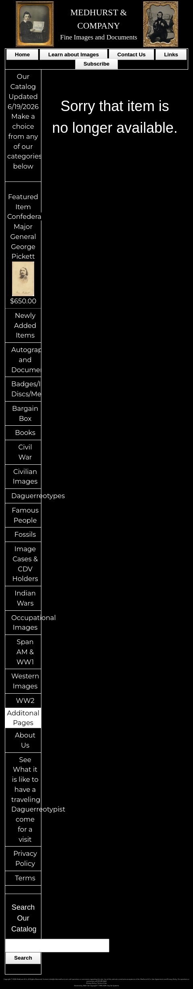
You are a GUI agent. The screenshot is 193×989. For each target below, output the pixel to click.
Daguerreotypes (26, 496)
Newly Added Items (25, 325)
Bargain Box (25, 413)
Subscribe (96, 64)
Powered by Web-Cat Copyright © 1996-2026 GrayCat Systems (96, 986)
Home (22, 55)
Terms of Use (102, 983)
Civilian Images (25, 477)
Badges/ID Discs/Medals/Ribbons (26, 389)
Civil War (25, 452)
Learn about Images (73, 55)
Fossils (25, 534)
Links (171, 55)
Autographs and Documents (26, 360)
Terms (25, 878)
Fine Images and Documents (99, 37)
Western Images (25, 681)
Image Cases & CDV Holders (25, 564)
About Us (25, 740)
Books (25, 433)
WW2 (25, 700)
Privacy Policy (25, 858)
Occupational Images (26, 623)
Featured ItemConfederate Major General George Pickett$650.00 (27, 249)
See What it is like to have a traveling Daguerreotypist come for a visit (26, 799)
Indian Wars (25, 598)
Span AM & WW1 (25, 652)
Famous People (25, 515)
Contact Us (131, 55)
